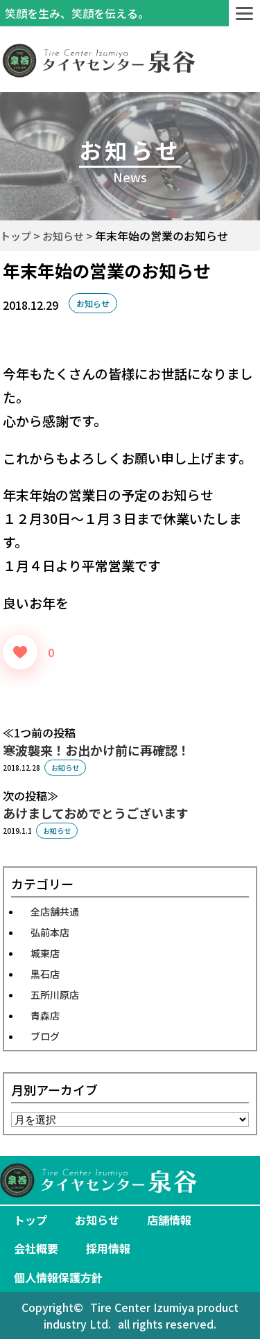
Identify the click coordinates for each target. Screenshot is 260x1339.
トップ (30, 1219)
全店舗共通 (55, 911)
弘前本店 (50, 932)
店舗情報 (169, 1219)
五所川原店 (55, 994)
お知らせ (93, 303)
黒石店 (45, 974)
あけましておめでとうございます (96, 813)
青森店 (45, 1015)
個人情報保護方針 (58, 1277)
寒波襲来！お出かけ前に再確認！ (96, 750)
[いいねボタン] (20, 652)
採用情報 (108, 1248)
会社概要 (36, 1248)
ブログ (45, 1036)
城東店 (45, 953)
